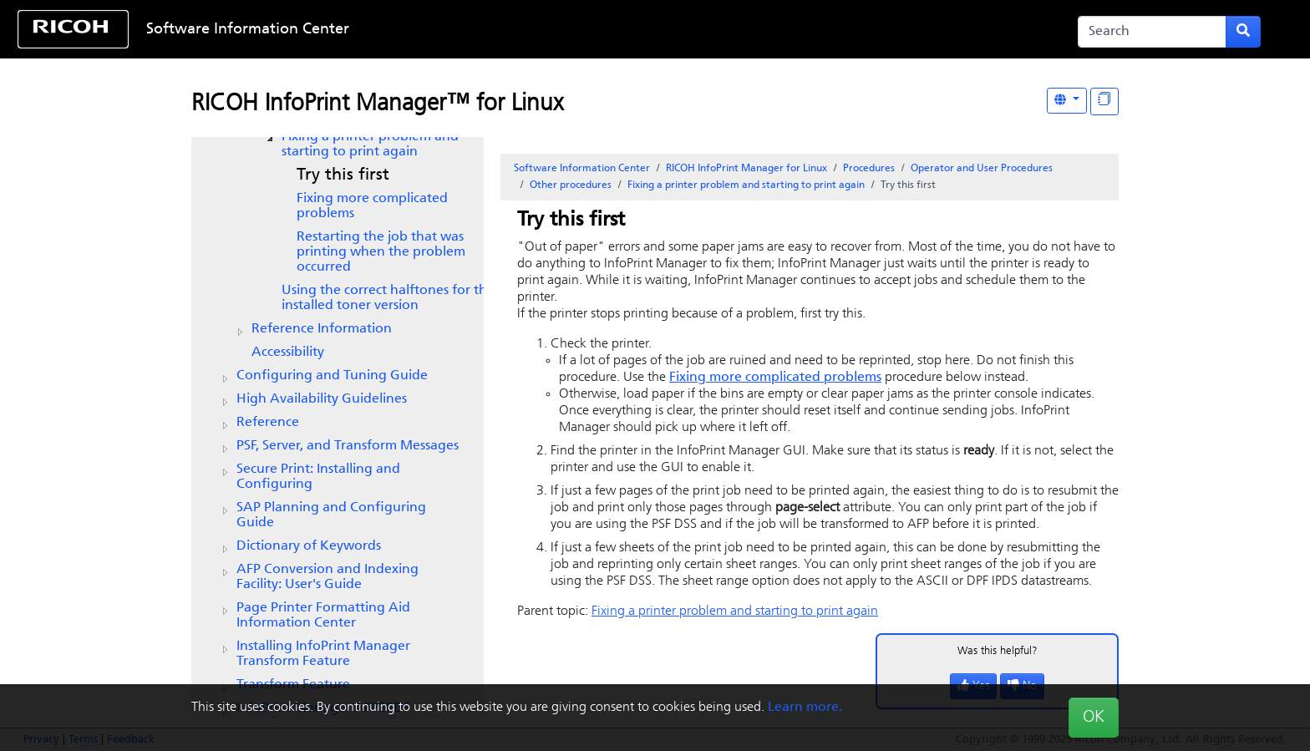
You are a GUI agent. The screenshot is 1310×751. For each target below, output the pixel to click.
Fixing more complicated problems (372, 206)
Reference (267, 422)
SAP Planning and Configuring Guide (331, 515)
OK (1093, 717)
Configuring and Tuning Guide (332, 376)
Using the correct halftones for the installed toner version (388, 298)
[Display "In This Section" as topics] (1104, 101)
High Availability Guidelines (321, 399)
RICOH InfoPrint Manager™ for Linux (377, 104)
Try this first (343, 175)
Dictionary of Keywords (308, 546)
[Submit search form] (1243, 32)
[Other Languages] (1067, 101)
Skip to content (598, 30)
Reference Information (321, 329)
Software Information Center (247, 30)
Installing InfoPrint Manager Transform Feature (323, 654)
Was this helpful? (997, 651)
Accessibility (287, 352)
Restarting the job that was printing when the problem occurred (381, 252)
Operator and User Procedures (982, 169)
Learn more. (805, 707)
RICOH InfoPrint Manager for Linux (746, 169)
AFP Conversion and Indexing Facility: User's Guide (327, 577)
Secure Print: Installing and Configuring (318, 477)
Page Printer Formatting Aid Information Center (323, 615)
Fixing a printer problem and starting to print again (370, 144)
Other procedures (571, 185)
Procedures (869, 169)
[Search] (1152, 32)
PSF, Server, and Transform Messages (347, 446)
